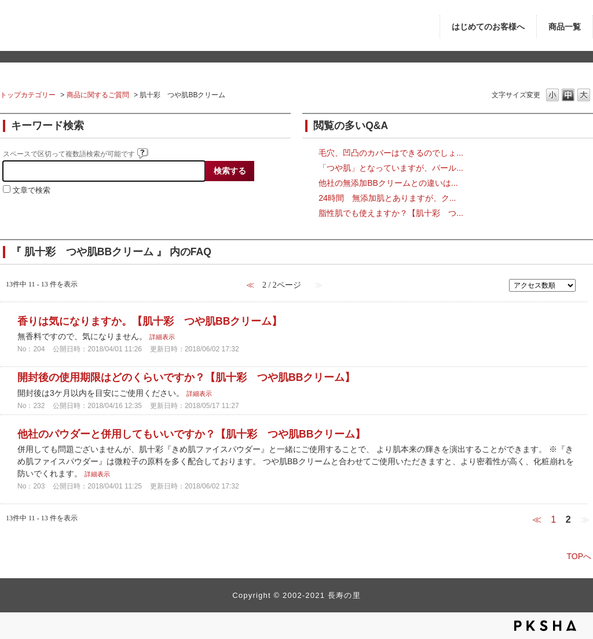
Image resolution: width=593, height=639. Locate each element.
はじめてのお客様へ (488, 27)
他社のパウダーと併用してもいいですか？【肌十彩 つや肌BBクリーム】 (191, 434)
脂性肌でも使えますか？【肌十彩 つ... (391, 213)
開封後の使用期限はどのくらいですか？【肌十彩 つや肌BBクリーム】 (186, 377)
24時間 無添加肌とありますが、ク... (387, 198)
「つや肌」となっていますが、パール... (391, 167)
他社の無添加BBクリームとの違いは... (388, 183)
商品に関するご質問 (98, 95)
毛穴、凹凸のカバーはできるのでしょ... (391, 152)
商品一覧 (564, 27)
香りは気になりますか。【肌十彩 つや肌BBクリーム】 (149, 321)
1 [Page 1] (553, 519)
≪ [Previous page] (536, 519)
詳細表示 (162, 336)
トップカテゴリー (28, 95)
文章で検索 (31, 190)
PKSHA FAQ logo (545, 625)
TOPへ (578, 556)
